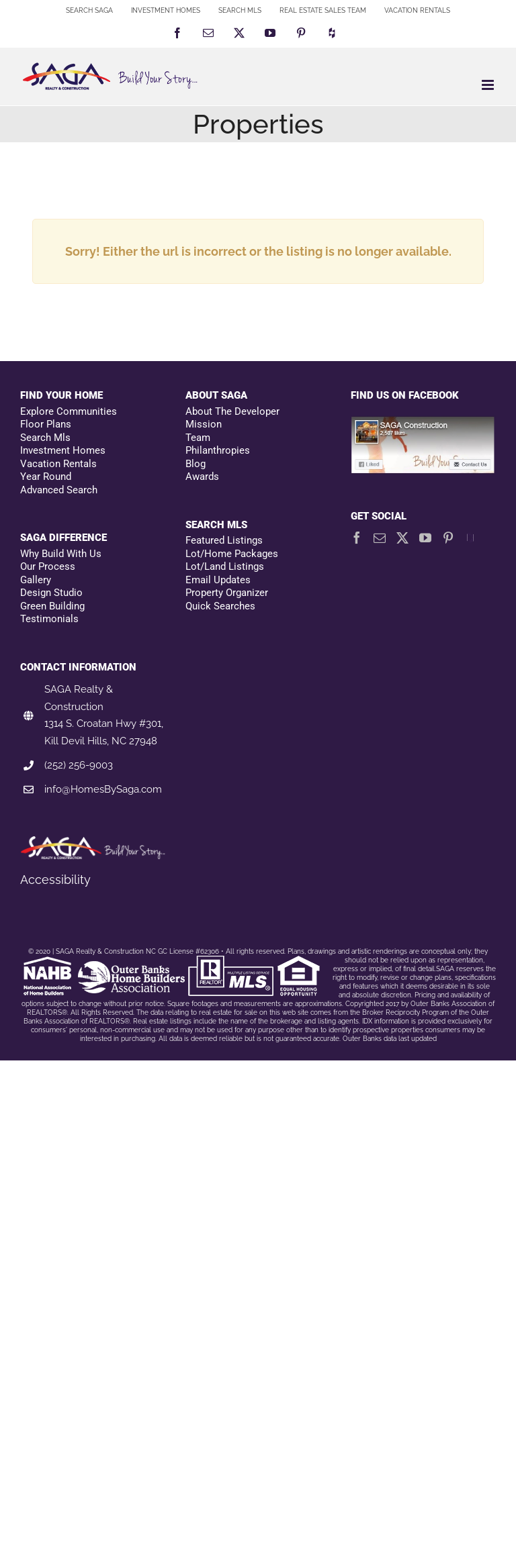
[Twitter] (402, 538)
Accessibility (55, 880)
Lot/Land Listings (224, 566)
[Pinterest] (448, 538)
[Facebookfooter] (423, 423)
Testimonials (49, 619)
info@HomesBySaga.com (103, 789)
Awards (202, 476)
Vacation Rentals (58, 464)
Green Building (52, 606)
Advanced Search (58, 490)
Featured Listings (224, 540)
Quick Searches (220, 606)
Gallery (35, 580)
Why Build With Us (60, 554)
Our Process (47, 566)
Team (197, 438)
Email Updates (218, 580)
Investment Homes (62, 450)
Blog (195, 464)
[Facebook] (357, 538)
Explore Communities (68, 411)
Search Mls (45, 438)
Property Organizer (226, 593)
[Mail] (380, 538)
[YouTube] (425, 538)
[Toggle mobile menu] (489, 85)
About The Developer (232, 411)
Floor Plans (45, 424)
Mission (203, 424)
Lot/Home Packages (231, 554)
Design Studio (51, 593)
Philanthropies (217, 450)
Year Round (45, 476)
